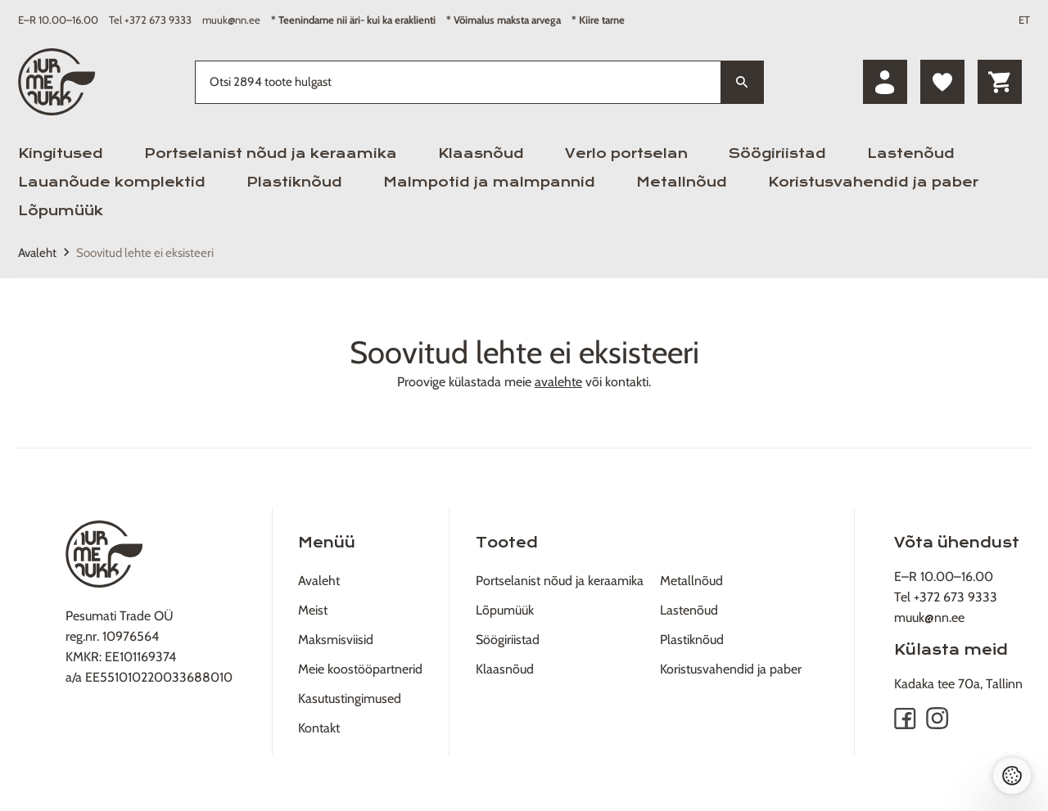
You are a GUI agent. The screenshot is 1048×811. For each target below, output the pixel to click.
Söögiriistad (777, 153)
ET (1024, 19)
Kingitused (60, 153)
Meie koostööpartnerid (360, 669)
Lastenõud (911, 153)
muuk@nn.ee (231, 19)
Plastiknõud (294, 182)
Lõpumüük (60, 211)
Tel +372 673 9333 (150, 19)
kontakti (626, 382)
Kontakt (319, 728)
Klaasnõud (481, 153)
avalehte (558, 382)
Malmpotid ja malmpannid (489, 182)
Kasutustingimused (349, 698)
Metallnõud (681, 182)
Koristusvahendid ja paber (873, 182)
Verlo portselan (626, 153)
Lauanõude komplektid (112, 182)
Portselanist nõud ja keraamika (270, 153)
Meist (313, 610)
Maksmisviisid (335, 639)
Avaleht (37, 253)
